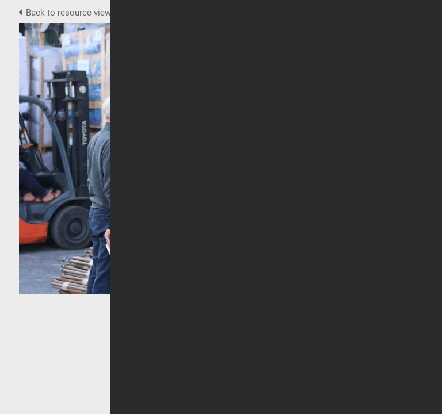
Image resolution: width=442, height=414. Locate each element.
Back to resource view (66, 12)
